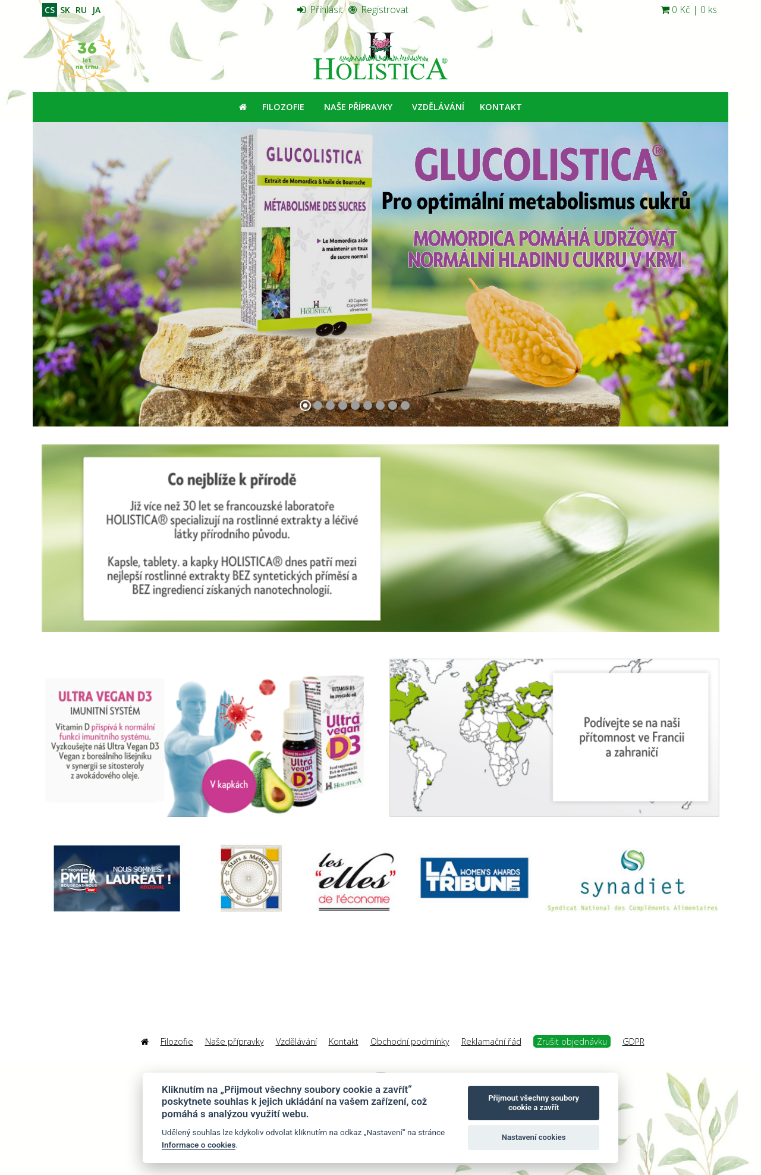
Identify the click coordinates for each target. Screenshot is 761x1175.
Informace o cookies (198, 1144)
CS (50, 9)
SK (65, 9)
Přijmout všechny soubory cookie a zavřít (533, 1102)
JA (96, 9)
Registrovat (378, 9)
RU (81, 9)
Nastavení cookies (534, 1137)
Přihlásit (320, 9)
